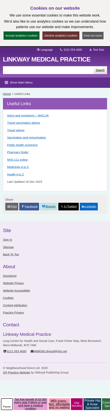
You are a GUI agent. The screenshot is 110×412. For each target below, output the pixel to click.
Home (7, 93)
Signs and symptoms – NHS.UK (28, 115)
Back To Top (11, 254)
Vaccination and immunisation (26, 137)
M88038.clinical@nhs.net (48, 351)
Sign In (7, 239)
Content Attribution (15, 305)
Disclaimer (10, 275)
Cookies (8, 297)
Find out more (93, 35)
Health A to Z (15, 174)
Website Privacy (13, 283)
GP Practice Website (16, 372)
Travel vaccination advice (23, 122)
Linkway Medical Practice (47, 59)
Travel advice (16, 130)
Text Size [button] (96, 49)
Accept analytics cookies (22, 35)
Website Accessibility (16, 290)
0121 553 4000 (71, 49)
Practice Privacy (13, 312)
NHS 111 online (17, 159)
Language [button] (44, 49)
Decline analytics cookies (60, 35)
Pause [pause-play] (7, 406)
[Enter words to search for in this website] (48, 70)
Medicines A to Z (18, 167)
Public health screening (22, 145)
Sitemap (8, 247)
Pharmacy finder (17, 152)
